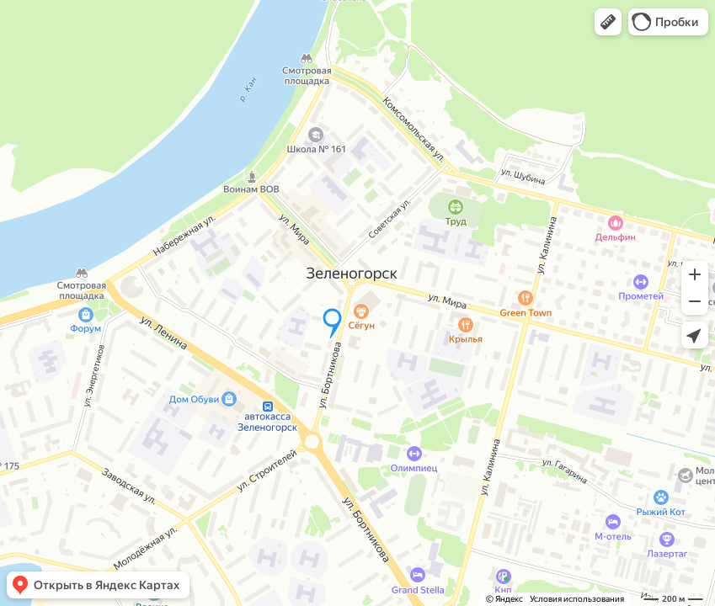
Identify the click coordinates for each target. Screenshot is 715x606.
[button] (608, 21)
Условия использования (577, 598)
